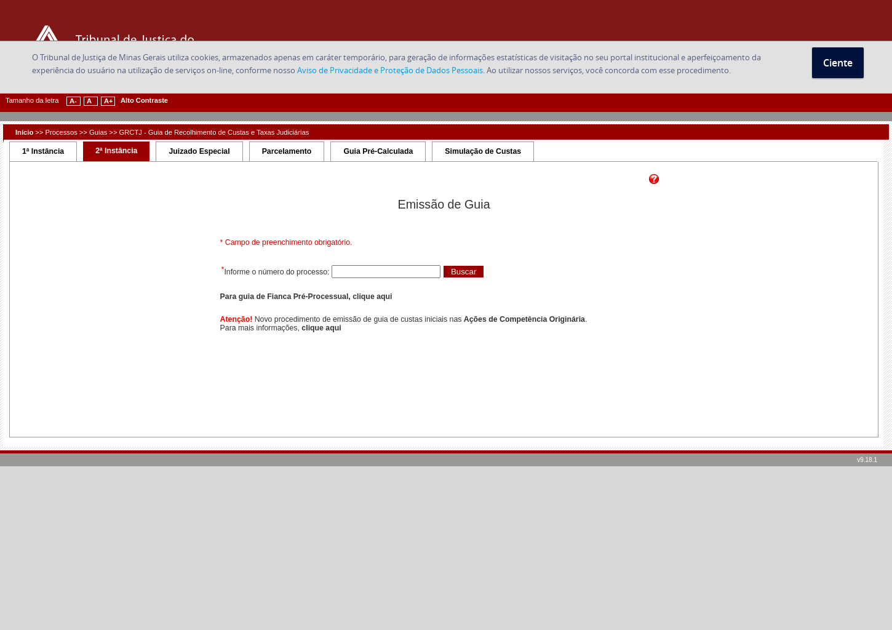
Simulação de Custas (483, 151)
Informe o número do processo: (278, 272)
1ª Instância (43, 151)
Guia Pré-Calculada (378, 151)
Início (24, 132)
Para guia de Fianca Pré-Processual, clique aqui (306, 296)
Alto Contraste (144, 100)
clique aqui (321, 328)
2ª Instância (116, 150)
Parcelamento (287, 151)
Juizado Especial (199, 151)
